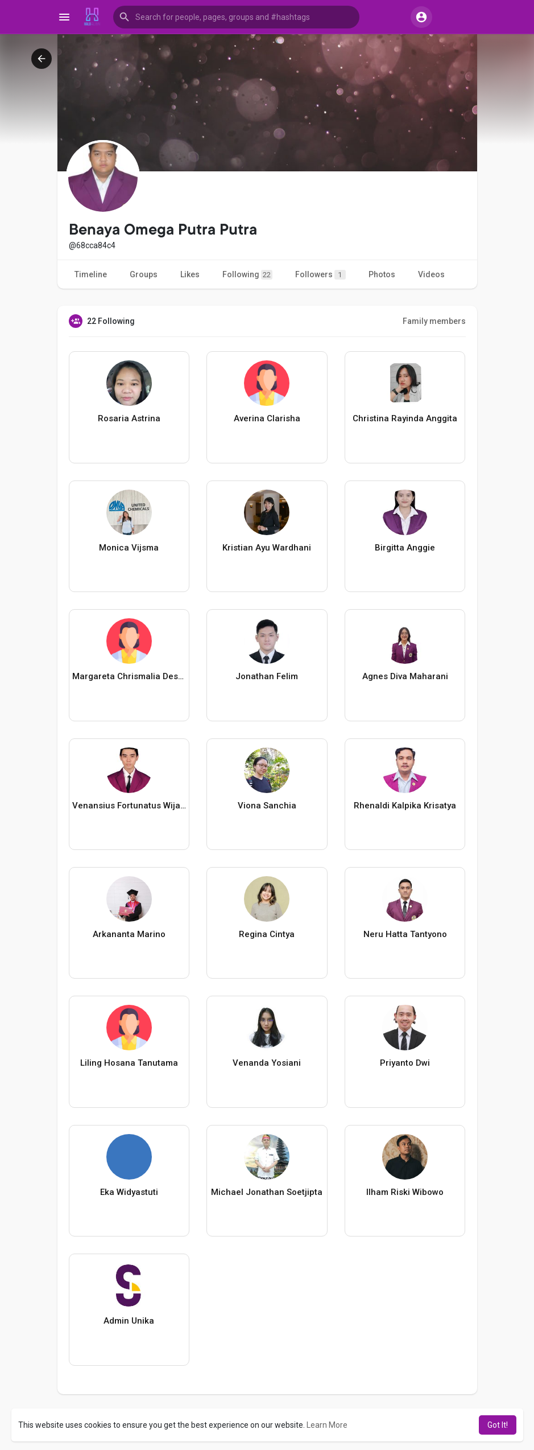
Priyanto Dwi (405, 1063)
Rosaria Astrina (129, 418)
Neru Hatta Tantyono (405, 934)
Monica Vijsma (129, 548)
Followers (320, 275)
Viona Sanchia (267, 805)
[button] (236, 17)
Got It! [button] (497, 1425)
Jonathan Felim (266, 676)
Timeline (90, 274)
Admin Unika (129, 1321)
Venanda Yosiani (267, 1063)
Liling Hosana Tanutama (129, 1063)
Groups (144, 274)
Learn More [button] (327, 1425)
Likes (190, 274)
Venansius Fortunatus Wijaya (129, 805)
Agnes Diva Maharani (405, 676)
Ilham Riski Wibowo (405, 1192)
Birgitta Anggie (405, 548)
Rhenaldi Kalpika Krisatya (405, 805)
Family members (434, 321)
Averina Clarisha (267, 418)
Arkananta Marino (129, 934)
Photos (382, 274)
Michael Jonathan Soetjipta (266, 1192)
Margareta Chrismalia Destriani (129, 676)
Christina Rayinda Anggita (405, 418)
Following (247, 275)
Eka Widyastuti (129, 1192)
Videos (431, 274)
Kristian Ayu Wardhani (266, 548)
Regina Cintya (267, 934)
